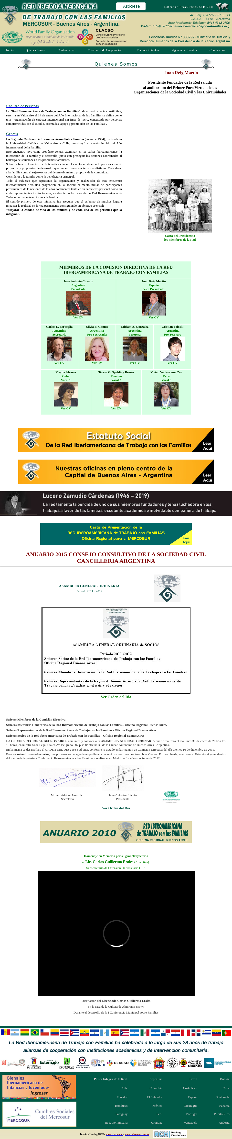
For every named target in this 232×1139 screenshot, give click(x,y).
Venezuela (190, 1122)
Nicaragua (190, 1105)
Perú (159, 1114)
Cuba (226, 1088)
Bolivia (225, 1079)
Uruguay (156, 1122)
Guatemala (222, 1097)
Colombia (155, 1088)
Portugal (191, 1114)
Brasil (193, 1079)
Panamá (224, 1105)
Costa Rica (190, 1088)
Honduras (121, 1105)
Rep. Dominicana (116, 1122)
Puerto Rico (222, 1114)
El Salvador (154, 1097)
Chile (124, 1088)
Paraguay (122, 1114)
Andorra (224, 1122)
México (157, 1105)
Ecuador (122, 1097)
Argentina (155, 1079)
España (192, 1097)
